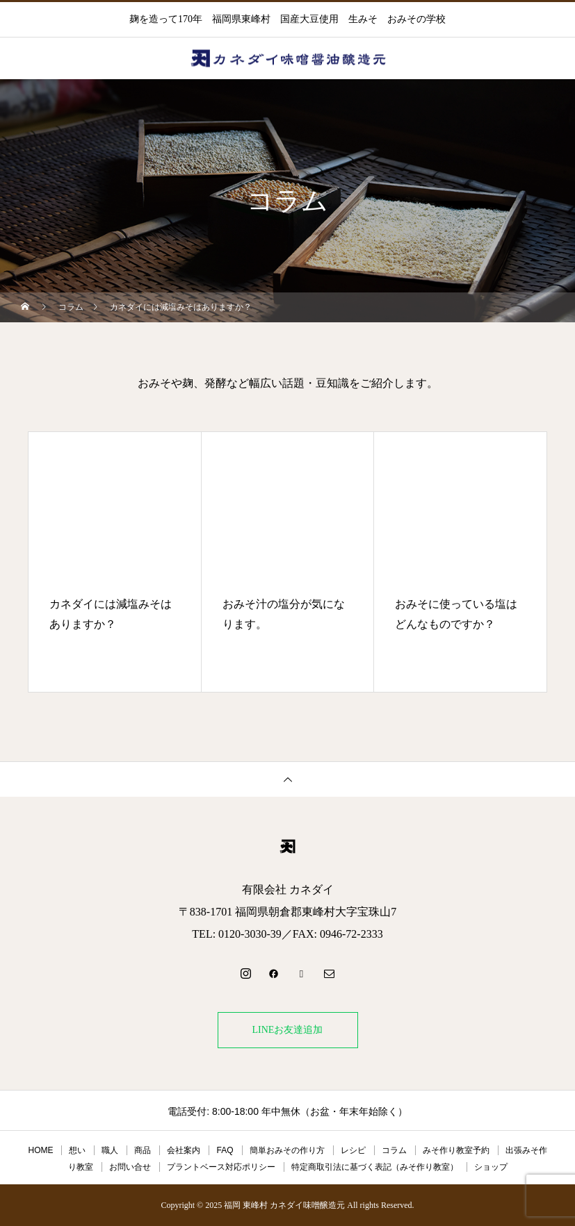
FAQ (224, 1150)
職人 (110, 1150)
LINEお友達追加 (287, 1030)
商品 (142, 1150)
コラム (394, 1150)
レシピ (353, 1150)
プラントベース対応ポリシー (221, 1167)
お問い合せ (130, 1167)
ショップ (491, 1167)
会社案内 (183, 1150)
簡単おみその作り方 (287, 1150)
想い (77, 1150)
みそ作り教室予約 (456, 1150)
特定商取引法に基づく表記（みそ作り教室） (374, 1167)
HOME (40, 1150)
